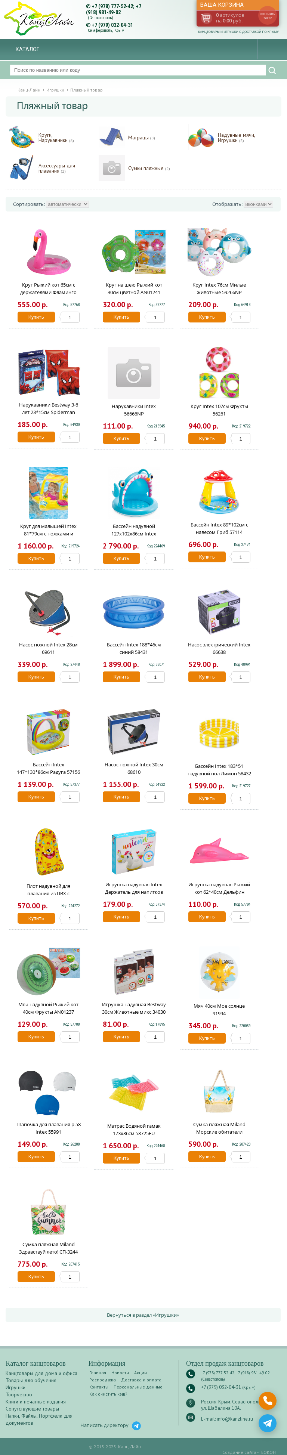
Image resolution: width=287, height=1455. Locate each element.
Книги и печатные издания (36, 1401)
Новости (120, 1372)
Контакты (98, 1387)
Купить (36, 317)
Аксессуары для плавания (56, 168)
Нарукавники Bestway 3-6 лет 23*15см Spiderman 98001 (48, 412)
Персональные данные (138, 1387)
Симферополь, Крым (106, 30)
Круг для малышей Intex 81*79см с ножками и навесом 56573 (48, 533)
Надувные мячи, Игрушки (236, 137)
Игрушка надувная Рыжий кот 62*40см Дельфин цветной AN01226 (219, 892)
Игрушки (15, 1387)
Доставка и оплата (141, 1380)
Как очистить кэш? (108, 1394)
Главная (97, 1372)
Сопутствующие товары (32, 1408)
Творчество (19, 1394)
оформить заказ (267, 16)
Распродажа (102, 1380)
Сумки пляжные (149, 168)
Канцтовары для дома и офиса (41, 1373)
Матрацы (141, 137)
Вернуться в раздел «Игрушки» (143, 1315)
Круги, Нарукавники (56, 137)
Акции (140, 1372)
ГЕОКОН (267, 1452)
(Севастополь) (100, 17)
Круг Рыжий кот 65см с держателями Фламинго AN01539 (48, 292)
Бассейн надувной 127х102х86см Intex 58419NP (133, 533)
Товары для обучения (31, 1380)
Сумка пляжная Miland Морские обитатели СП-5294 (219, 1132)
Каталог (27, 49)
